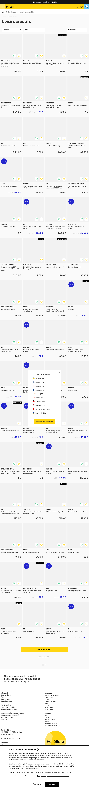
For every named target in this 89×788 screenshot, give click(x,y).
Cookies (4, 719)
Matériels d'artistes (52, 695)
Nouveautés (49, 707)
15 (49, 664)
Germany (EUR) (39, 401)
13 (45, 664)
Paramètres (37, 784)
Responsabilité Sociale (9, 709)
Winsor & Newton (51, 724)
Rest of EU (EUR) (39, 413)
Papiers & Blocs (50, 701)
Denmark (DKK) (39, 386)
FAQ (2, 697)
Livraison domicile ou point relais (44, 2)
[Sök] (44, 11)
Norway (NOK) (38, 382)
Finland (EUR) (38, 390)
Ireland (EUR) (38, 394)
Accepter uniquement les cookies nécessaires (53, 776)
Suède (3, 745)
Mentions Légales (7, 717)
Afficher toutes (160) (52, 726)
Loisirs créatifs (13, 16)
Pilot (46, 715)
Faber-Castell (50, 719)
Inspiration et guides (8, 707)
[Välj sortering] (77, 30)
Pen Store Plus (6, 705)
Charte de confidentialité (10, 715)
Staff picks (49, 709)
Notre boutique (6, 701)
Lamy (47, 717)
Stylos (47, 699)
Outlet (47, 705)
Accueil (4, 16)
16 (51, 664)
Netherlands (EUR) (40, 405)
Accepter (52, 784)
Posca (47, 722)
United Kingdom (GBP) (41, 409)
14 (47, 664)
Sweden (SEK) (38, 378)
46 (55, 664)
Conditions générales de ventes (12, 713)
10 (38, 664)
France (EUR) (38, 398)
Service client (6, 695)
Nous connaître (6, 699)
